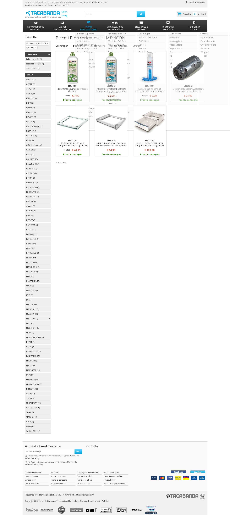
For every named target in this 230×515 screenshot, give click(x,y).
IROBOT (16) (31, 255)
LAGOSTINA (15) (32, 278)
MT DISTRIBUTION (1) (35, 334)
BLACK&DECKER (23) (34, 123)
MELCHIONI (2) (32, 311)
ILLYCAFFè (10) (32, 236)
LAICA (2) (30, 283)
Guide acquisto (84, 481)
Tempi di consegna (59, 477)
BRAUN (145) (31, 133)
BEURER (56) (31, 109)
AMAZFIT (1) (31, 81)
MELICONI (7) (32, 316)
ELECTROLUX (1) (32, 184)
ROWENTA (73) (32, 377)
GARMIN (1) (30, 208)
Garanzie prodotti (85, 473)
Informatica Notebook (168, 23)
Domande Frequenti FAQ (58, 5)
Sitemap (83, 498)
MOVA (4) (30, 330)
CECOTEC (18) (32, 156)
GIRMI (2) (29, 213)
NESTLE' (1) (30, 339)
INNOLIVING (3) (32, 250)
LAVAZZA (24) (32, 288)
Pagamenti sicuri (31, 473)
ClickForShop (92, 443)
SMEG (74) (30, 395)
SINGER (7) (30, 391)
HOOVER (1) (31, 227)
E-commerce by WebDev (98, 498)
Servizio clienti (31, 477)
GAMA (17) (30, 203)
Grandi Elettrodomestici (62, 23)
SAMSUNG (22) (32, 386)
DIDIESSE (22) (31, 166)
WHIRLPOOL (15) (33, 428)
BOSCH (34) (31, 128)
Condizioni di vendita (33, 470)
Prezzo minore (97, 42)
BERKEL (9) (30, 105)
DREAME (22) (31, 170)
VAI (78, 448)
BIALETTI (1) (31, 114)
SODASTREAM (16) (33, 400)
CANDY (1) (30, 152)
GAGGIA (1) (30, 199)
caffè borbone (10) (34, 142)
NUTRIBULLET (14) (33, 349)
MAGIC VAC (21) (32, 306)
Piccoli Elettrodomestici (88, 23)
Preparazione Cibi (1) (35, 61)
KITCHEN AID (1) (32, 269)
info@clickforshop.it (91, 2)
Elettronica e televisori (141, 23)
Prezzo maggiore (118, 42)
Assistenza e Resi (85, 477)
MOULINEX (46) (32, 325)
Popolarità (79, 42)
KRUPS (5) (30, 274)
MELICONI (30, 45)
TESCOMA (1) (31, 414)
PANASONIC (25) (33, 353)
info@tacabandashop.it (35, 5)
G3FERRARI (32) (32, 194)
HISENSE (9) (30, 217)
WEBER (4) (30, 424)
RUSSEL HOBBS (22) (34, 381)
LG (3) (28, 297)
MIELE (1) (29, 320)
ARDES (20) (30, 86)
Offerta (136, 42)
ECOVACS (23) (32, 180)
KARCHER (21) (31, 259)
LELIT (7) (29, 292)
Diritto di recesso (58, 473)
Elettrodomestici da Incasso (35, 23)
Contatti (54, 470)
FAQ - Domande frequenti (114, 481)
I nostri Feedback (32, 481)
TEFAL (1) (30, 409)
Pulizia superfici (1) (34, 56)
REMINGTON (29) (33, 367)
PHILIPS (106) (31, 358)
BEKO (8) (29, 100)
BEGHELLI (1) (31, 95)
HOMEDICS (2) (32, 222)
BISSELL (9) (30, 119)
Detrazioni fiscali (58, 481)
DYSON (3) (30, 175)
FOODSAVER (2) (32, 189)
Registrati (200, 2)
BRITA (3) (30, 138)
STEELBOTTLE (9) (33, 405)
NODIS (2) (30, 344)
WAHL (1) (30, 419)
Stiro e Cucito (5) (33, 66)
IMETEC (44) (31, 241)
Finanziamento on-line (113, 473)
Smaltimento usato (112, 470)
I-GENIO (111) (31, 231)
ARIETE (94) (30, 91)
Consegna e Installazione (88, 470)
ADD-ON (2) (31, 77)
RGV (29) (29, 372)
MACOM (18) (31, 302)
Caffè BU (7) (31, 147)
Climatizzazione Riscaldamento (115, 25)
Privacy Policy (38, 462)
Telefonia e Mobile (194, 23)
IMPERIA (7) (30, 245)
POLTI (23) (30, 363)
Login (189, 2)
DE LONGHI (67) (32, 161)
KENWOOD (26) (32, 264)
